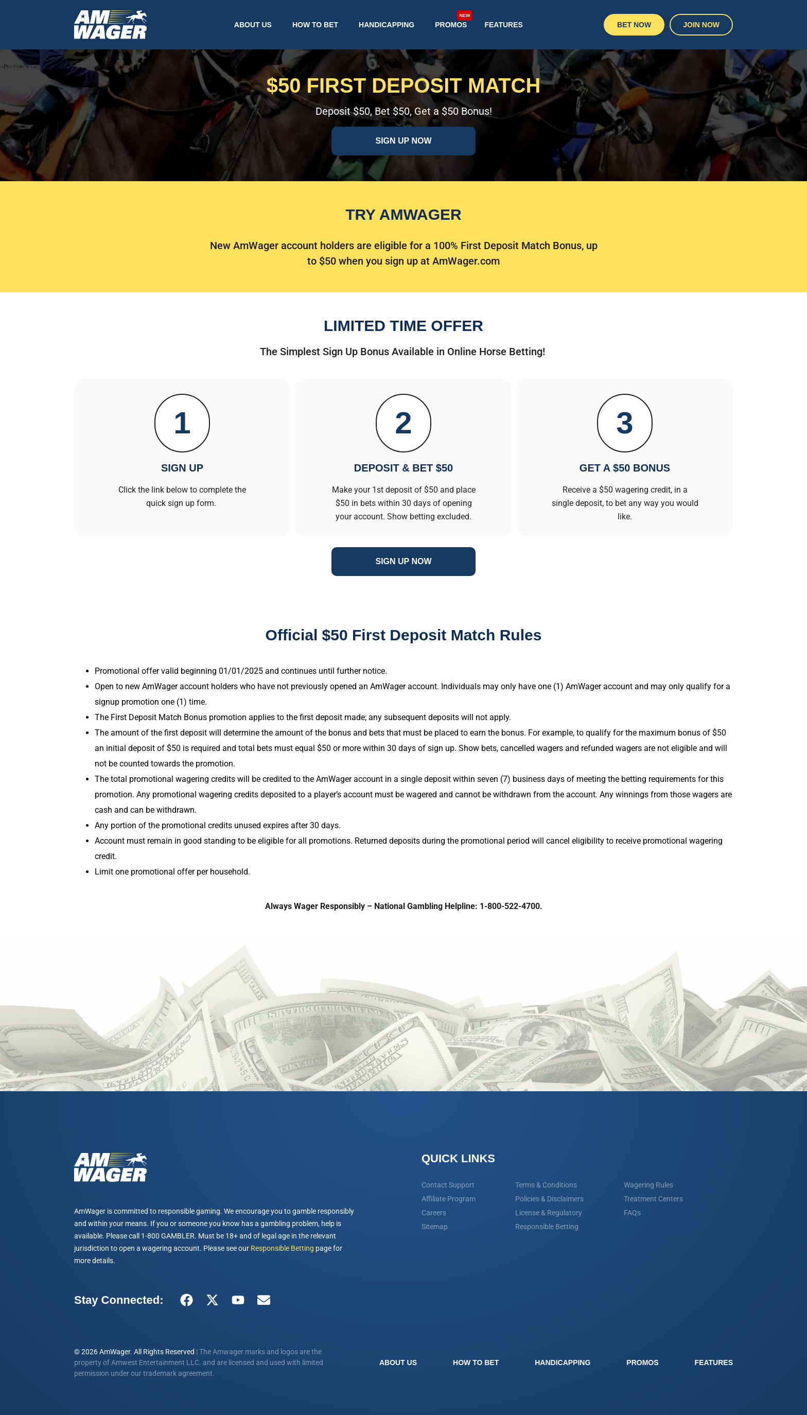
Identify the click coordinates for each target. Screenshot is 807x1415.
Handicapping (386, 25)
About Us (253, 25)
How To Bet (315, 25)
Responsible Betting (282, 1248)
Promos (453, 20)
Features (503, 25)
